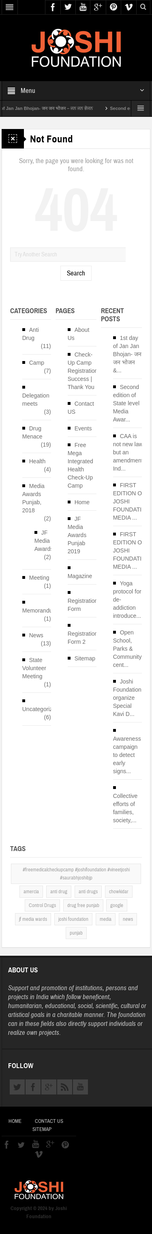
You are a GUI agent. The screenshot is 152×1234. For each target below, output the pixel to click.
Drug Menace (32, 432)
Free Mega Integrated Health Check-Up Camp (80, 465)
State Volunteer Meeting (34, 668)
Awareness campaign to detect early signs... (127, 754)
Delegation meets (35, 399)
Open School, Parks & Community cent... (127, 648)
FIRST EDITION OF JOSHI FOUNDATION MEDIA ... (131, 501)
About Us (79, 334)
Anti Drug (30, 334)
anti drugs (88, 891)
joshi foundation (73, 919)
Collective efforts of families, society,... (125, 808)
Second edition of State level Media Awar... (126, 403)
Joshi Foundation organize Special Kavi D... (127, 697)
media (105, 919)
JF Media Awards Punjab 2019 (77, 535)
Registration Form (83, 605)
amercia (31, 891)
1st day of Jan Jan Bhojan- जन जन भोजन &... (127, 354)
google (116, 905)
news (128, 919)
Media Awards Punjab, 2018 (33, 498)
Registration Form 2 (83, 637)
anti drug (58, 891)
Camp (36, 362)
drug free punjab (83, 905)
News (36, 635)
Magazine (80, 576)
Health (37, 461)
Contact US (81, 407)
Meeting (39, 577)
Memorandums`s (43, 610)
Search (76, 273)
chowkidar (118, 891)
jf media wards (33, 919)
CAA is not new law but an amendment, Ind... (129, 452)
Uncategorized (40, 709)
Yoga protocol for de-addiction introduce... (127, 599)
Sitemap (85, 658)
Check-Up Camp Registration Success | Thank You (83, 370)
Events (83, 428)
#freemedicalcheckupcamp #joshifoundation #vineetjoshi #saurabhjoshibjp (76, 873)
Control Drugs (42, 905)
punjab (76, 933)
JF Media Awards (43, 540)
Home (82, 502)
